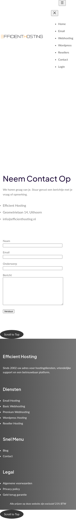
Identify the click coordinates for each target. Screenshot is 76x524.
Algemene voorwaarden (17, 488)
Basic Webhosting (14, 411)
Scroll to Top (11, 339)
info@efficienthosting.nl (19, 219)
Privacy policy (11, 494)
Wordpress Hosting (15, 423)
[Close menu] (54, 13)
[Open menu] (62, 3)
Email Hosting (11, 405)
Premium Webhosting (16, 417)
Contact (8, 461)
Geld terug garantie (15, 500)
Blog (5, 455)
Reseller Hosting (13, 428)
